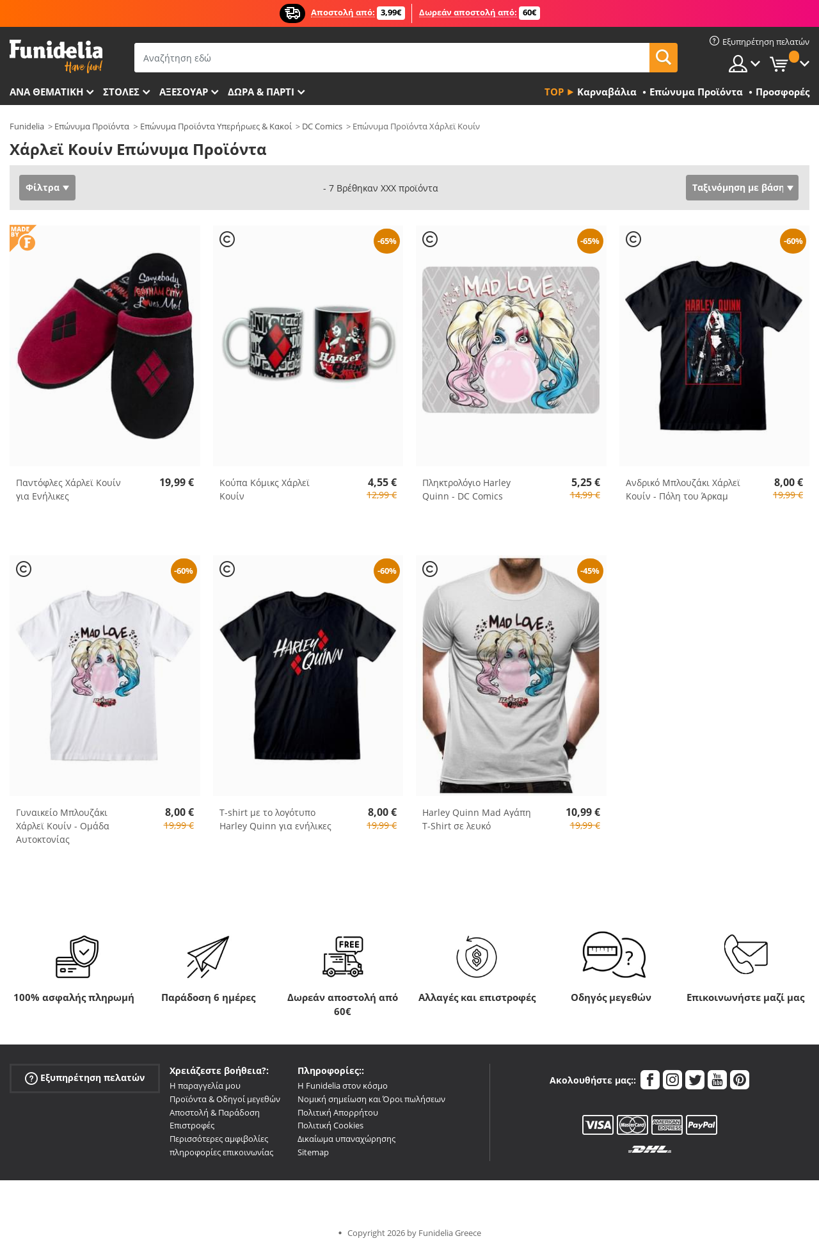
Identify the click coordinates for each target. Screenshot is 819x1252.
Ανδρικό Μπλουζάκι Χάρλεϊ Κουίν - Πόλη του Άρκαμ (683, 489)
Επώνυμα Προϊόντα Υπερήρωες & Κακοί (216, 126)
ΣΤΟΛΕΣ (121, 91)
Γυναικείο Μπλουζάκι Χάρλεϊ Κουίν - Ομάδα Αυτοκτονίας (62, 825)
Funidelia (27, 126)
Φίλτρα (43, 187)
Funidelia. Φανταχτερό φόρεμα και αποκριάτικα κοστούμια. (56, 57)
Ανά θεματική (46, 91)
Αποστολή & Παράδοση (215, 1112)
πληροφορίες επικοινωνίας (221, 1152)
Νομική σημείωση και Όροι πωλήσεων (371, 1099)
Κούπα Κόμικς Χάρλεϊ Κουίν (264, 489)
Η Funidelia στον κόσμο (343, 1085)
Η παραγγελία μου (205, 1085)
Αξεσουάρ (183, 91)
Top (554, 91)
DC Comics (322, 126)
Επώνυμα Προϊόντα (91, 126)
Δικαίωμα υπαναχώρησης (346, 1138)
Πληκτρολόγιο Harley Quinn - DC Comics (466, 489)
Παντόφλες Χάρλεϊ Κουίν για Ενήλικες (68, 489)
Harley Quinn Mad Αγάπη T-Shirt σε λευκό (476, 819)
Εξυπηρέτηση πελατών (85, 1078)
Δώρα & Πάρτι (261, 91)
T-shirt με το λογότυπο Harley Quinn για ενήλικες (275, 819)
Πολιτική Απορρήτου (338, 1112)
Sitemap (313, 1152)
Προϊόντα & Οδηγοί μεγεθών (225, 1099)
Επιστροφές (192, 1125)
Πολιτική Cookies (330, 1125)
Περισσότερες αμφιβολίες (219, 1138)
